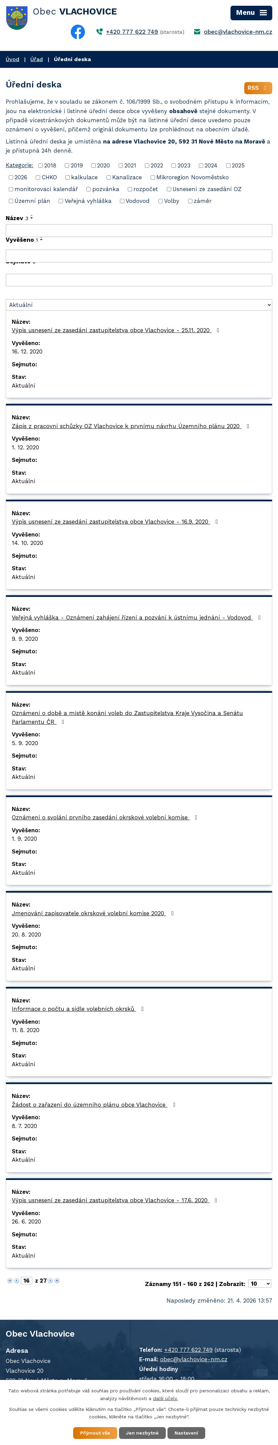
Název (17, 218)
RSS (258, 87)
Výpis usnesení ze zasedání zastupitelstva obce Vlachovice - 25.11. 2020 (117, 330)
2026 (20, 177)
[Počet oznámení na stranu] (259, 1284)
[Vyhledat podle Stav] (139, 305)
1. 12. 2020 (25, 447)
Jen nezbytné (142, 1433)
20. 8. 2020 (26, 934)
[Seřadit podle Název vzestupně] (32, 215)
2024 (211, 165)
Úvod (12, 59)
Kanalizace (127, 177)
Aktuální (23, 385)
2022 (157, 165)
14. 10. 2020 (27, 543)
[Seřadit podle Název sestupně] (32, 218)
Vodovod (138, 201)
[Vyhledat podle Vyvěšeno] (139, 255)
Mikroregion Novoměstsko (192, 177)
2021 (130, 165)
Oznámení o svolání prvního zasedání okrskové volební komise (106, 817)
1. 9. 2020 (24, 838)
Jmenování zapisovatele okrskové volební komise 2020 (94, 913)
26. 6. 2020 (26, 1221)
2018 (50, 165)
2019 (77, 165)
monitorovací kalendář (46, 189)
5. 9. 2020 (25, 743)
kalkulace (84, 177)
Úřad (36, 59)
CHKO (49, 177)
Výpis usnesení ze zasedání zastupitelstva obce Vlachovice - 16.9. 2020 (116, 521)
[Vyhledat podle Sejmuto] (139, 280)
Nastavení (186, 1433)
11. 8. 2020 (25, 1030)
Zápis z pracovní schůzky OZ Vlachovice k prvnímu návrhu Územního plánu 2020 (132, 426)
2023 (184, 165)
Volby (171, 201)
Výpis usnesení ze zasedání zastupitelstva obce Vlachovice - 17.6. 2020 (116, 1200)
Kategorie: (19, 165)
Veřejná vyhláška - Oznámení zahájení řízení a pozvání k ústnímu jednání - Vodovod (137, 617)
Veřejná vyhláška (88, 201)
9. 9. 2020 (25, 638)
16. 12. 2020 (27, 351)
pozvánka (105, 189)
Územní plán (32, 201)
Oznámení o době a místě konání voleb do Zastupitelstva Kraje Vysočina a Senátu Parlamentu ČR (127, 717)
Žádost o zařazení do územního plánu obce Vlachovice (95, 1104)
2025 (238, 165)
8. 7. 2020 (24, 1126)
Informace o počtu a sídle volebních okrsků (79, 1008)
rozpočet (145, 189)
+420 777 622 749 (132, 31)
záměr (203, 201)
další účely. (165, 1398)
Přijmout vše (95, 1433)
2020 (103, 165)
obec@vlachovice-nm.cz (238, 31)
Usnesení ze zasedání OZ (207, 189)
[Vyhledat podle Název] (139, 230)
